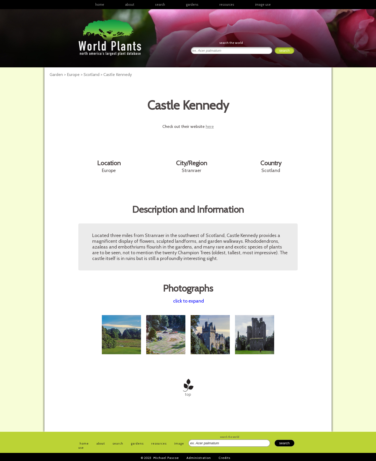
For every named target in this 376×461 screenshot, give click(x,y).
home (99, 4)
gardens (192, 4)
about (129, 4)
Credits (224, 458)
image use (263, 4)
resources (159, 443)
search (160, 4)
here (210, 126)
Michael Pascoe (166, 458)
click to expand (188, 301)
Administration (198, 458)
